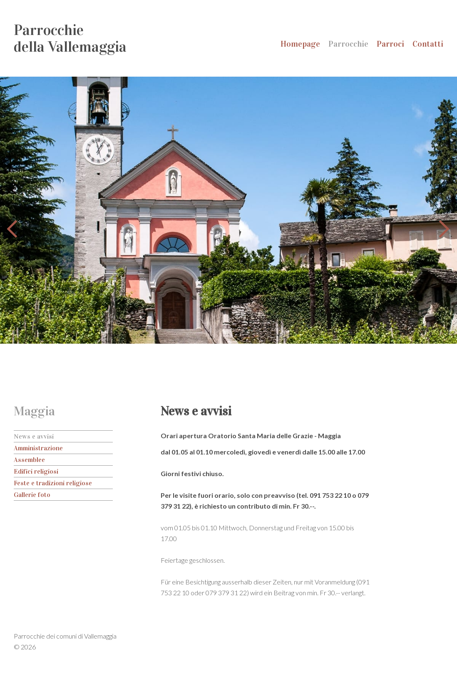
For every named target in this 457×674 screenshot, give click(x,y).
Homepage (300, 44)
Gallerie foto (32, 495)
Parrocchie (348, 44)
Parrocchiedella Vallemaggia (70, 38)
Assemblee (29, 460)
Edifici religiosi (36, 471)
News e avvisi (34, 436)
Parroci (390, 44)
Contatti (427, 44)
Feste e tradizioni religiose (53, 483)
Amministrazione (38, 448)
